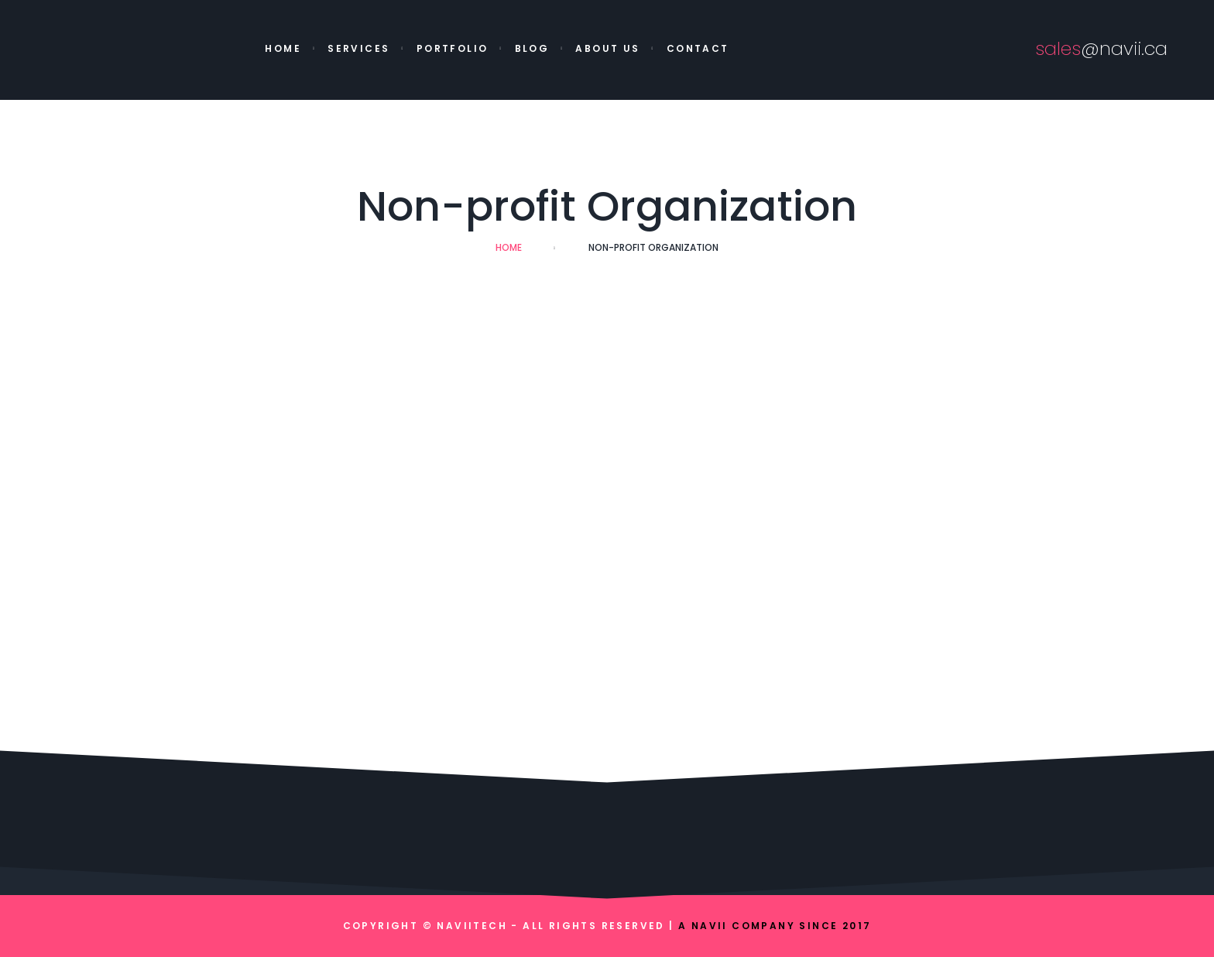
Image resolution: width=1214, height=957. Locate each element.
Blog (532, 48)
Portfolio (453, 48)
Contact (698, 48)
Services (358, 48)
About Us (607, 48)
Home (283, 48)
